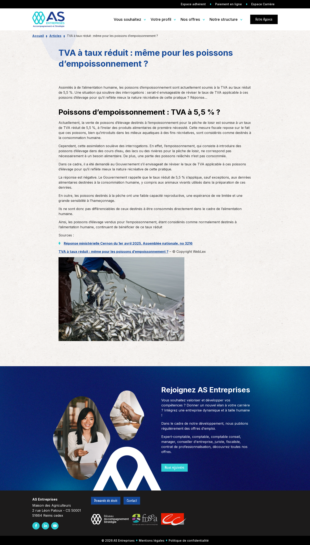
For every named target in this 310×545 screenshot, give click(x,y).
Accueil (38, 36)
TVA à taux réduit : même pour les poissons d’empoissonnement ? (113, 251)
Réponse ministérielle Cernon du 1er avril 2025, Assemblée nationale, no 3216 (128, 243)
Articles (55, 36)
